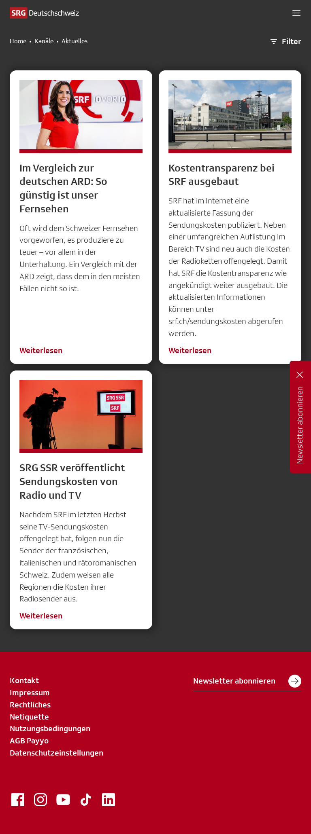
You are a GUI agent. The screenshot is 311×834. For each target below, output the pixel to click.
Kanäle (43, 41)
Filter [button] (285, 42)
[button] (296, 13)
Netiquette (29, 716)
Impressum (30, 692)
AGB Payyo (29, 740)
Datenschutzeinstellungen (56, 752)
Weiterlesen (40, 350)
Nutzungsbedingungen (50, 728)
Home (18, 41)
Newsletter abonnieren (247, 681)
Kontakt (24, 680)
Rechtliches (30, 704)
